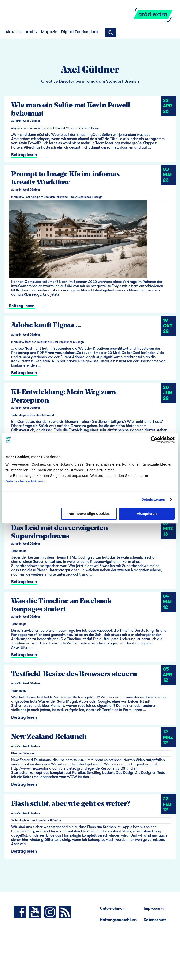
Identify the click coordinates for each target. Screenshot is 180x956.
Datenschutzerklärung (25, 481)
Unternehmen (112, 908)
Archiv (32, 31)
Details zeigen (153, 499)
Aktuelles (14, 31)
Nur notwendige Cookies (89, 514)
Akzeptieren (147, 514)
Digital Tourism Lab (79, 31)
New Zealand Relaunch (49, 737)
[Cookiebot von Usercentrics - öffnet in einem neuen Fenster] (154, 439)
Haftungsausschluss (118, 920)
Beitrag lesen (24, 155)
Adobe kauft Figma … (46, 325)
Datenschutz (155, 920)
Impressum (154, 908)
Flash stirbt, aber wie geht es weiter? (70, 804)
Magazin (49, 31)
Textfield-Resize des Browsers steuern (74, 674)
